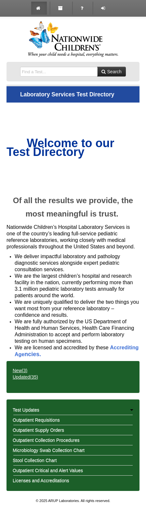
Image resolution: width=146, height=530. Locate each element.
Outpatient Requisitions (36, 420)
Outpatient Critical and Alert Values (48, 470)
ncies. (32, 354)
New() (20, 370)
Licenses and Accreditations (41, 480)
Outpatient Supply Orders (38, 430)
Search (111, 71)
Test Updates (73, 409)
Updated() (25, 377)
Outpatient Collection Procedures (46, 440)
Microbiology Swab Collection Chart (49, 450)
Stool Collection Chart (35, 460)
